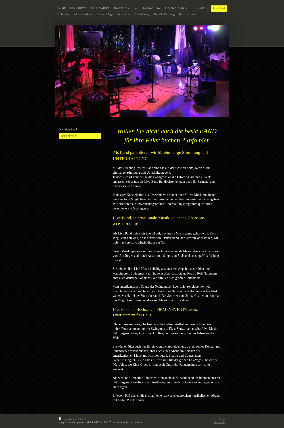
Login (222, 419)
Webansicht (219, 422)
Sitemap (82, 419)
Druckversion (68, 419)
